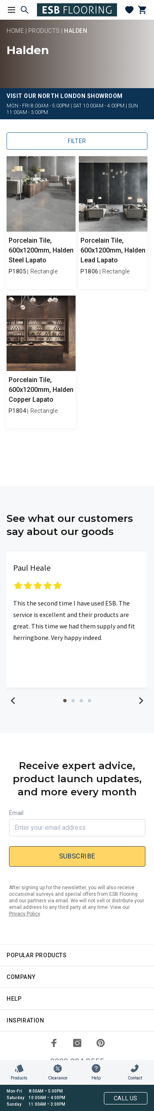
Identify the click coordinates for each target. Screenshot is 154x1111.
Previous (13, 700)
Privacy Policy (24, 914)
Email (16, 813)
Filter (77, 141)
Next (140, 700)
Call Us (126, 1098)
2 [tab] (73, 700)
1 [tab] (65, 700)
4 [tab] (89, 700)
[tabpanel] (77, 619)
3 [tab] (81, 700)
